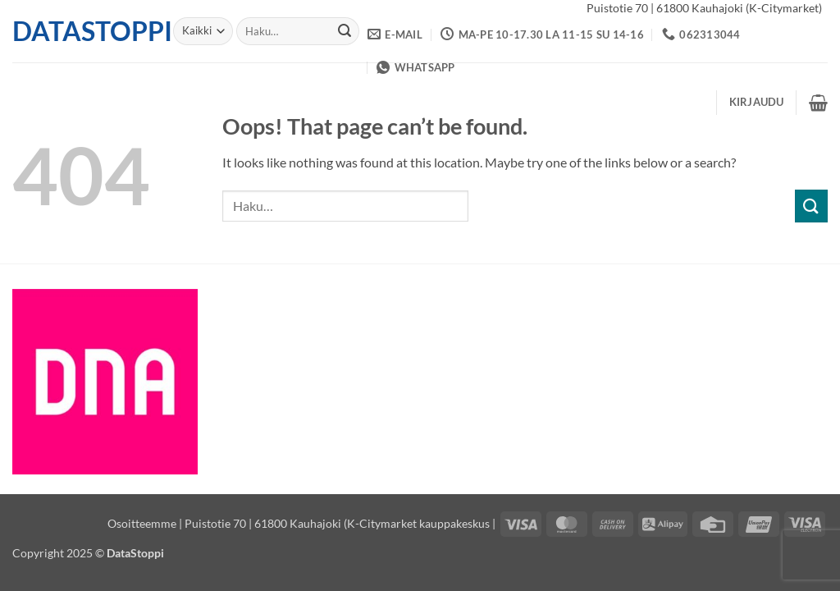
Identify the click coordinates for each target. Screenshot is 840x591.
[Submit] (344, 31)
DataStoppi (80, 31)
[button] (756, 101)
